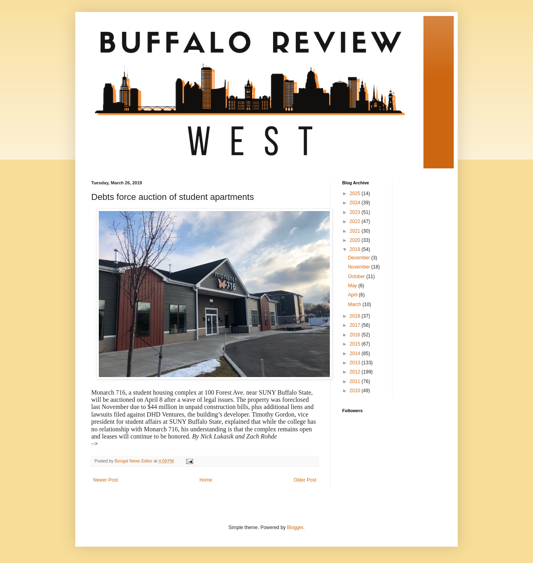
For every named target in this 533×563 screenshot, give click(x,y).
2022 (356, 221)
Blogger (295, 527)
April (353, 295)
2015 (356, 344)
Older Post (305, 480)
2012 (356, 372)
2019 (356, 249)
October (357, 276)
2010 (356, 390)
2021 (356, 231)
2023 (356, 212)
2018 (356, 316)
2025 (356, 193)
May (353, 285)
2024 (356, 202)
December (359, 258)
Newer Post (105, 480)
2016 (356, 335)
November (359, 267)
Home (206, 480)
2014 (356, 353)
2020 (356, 240)
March (355, 304)
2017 (356, 325)
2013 (356, 362)
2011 (356, 381)
